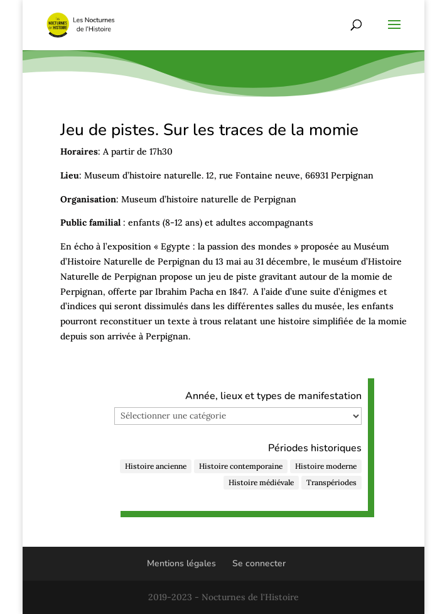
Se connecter (259, 563)
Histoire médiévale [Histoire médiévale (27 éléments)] (261, 482)
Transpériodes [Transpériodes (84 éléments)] (331, 482)
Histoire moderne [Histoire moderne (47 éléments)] (326, 466)
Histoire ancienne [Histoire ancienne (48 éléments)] (155, 466)
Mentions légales (181, 563)
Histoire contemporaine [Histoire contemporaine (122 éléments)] (241, 466)
